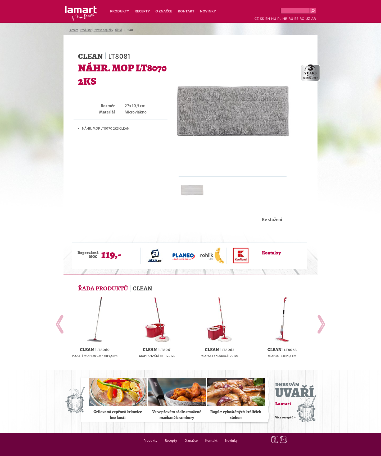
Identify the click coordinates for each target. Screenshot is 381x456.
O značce (163, 11)
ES (296, 18)
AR (313, 18)
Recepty (142, 11)
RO (302, 18)
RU (290, 18)
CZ (257, 18)
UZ (308, 18)
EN (267, 18)
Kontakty (271, 253)
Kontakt (186, 11)
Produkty (119, 11)
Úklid (118, 30)
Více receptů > (285, 417)
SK (262, 18)
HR (284, 18)
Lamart (81, 13)
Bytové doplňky (103, 30)
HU (273, 18)
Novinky (208, 11)
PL (279, 18)
